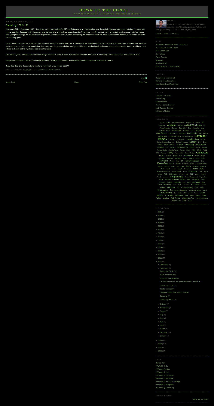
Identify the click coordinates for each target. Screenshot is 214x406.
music (195, 169)
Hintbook (170, 158)
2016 (160, 240)
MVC (201, 169)
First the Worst (173, 150)
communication (187, 136)
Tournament (162, 190)
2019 (160, 230)
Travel (205, 190)
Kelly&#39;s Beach (192, 161)
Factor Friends (161, 57)
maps (182, 166)
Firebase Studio (162, 150)
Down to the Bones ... (107, 10)
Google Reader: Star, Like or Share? (174, 292)
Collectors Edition (175, 136)
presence (165, 177)
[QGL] (162, 122)
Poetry (197, 174)
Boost (168, 130)
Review (169, 182)
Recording (195, 179)
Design (192, 142)
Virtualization (169, 195)
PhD (165, 174)
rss (184, 182)
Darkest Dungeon (182, 142)
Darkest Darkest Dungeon (165, 142)
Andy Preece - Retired (164, 108)
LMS (177, 166)
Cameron (197, 131)
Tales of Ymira (161, 102)
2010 (160, 261)
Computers (172, 139)
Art (204, 125)
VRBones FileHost (163, 369)
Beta (189, 128)
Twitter (180, 193)
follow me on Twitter (200, 399)
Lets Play (167, 166)
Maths (188, 166)
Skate (203, 182)
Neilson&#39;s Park (163, 171)
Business (186, 130)
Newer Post (10, 82)
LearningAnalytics (201, 163)
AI (202, 122)
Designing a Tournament (165, 78)
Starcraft (203, 185)
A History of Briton (163, 111)
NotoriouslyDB (161, 63)
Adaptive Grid (190, 122)
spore (175, 185)
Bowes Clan (160, 363)
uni (185, 193)
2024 (160, 215)
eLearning (189, 145)
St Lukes (195, 184)
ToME (202, 187)
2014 (160, 247)
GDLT (162, 155)
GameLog (58, 69)
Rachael (167, 179)
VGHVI (190, 193)
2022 (160, 222)
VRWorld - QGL (162, 366)
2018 (160, 233)
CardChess (173, 133)
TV (175, 193)
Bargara (174, 128)
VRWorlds (179, 195)
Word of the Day (188, 198)
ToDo (196, 187)
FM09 (199, 150)
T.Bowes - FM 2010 (163, 96)
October (163, 304)
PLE (192, 174)
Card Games (161, 133)
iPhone (172, 161)
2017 (160, 237)
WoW (184, 201)
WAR (186, 195)
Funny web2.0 (179, 153)
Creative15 (180, 139)
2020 (160, 226)
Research (162, 182)
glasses (168, 155)
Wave (204, 195)
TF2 (177, 187)
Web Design (175, 198)
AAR (168, 122)
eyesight (172, 147)
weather (166, 198)
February (164, 332)
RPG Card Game (162, 51)
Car (204, 130)
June (162, 318)
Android (180, 125)
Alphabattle (162, 125)
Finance (204, 147)
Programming (176, 177)
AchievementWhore (178, 122)
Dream (205, 142)
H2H (180, 155)
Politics (203, 174)
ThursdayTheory (187, 187)
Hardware (188, 155)
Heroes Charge (200, 155)
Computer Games (45, 69)
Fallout (192, 147)
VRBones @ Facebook (165, 375)
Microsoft (195, 166)
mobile (168, 169)
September (164, 308)
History (185, 158)
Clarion (205, 133)
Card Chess (160, 54)
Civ (200, 133)
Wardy (192, 195)
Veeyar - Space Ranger (165, 105)
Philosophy (173, 174)
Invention (164, 161)
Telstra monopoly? (167, 289)
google (175, 155)
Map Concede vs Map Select (167, 84)
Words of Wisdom (202, 198)
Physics (181, 174)
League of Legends (188, 163)
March (162, 329)
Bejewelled (182, 128)
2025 (160, 212)
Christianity (192, 133)
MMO (162, 169)
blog (202, 128)
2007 (160, 347)
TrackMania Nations (195, 190)
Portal (159, 177)
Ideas (197, 158)
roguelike (177, 182)
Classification (162, 136)
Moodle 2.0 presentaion (169, 278)
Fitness (182, 150)
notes (185, 171)
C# (192, 131)
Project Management (191, 177)
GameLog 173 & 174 (168, 271)
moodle (180, 169)
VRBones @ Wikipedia (165, 385)
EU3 (167, 147)
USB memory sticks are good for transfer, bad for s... (180, 282)
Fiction (198, 147)
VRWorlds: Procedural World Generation (171, 45)
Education (179, 145)
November (164, 268)
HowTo (191, 158)
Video (196, 193)
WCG (158, 198)
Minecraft (203, 166)
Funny (170, 153)
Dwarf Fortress (169, 145)
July (162, 315)
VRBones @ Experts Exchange (168, 382)
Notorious (159, 60)
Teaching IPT (165, 296)
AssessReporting (165, 128)
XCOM (190, 201)
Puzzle (161, 179)
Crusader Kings (192, 139)
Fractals (163, 153)
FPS (157, 153)
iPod (177, 161)
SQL (180, 185)
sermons (196, 182)
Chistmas (182, 133)
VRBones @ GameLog (165, 388)
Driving (160, 145)
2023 (160, 219)
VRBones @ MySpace (164, 378)
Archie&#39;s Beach (193, 125)
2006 (160, 351)
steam (162, 187)
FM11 (205, 150)
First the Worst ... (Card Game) (168, 66)
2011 (160, 258)
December (164, 265)
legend (160, 166)
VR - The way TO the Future (167, 48)
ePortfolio (160, 147)
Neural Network (177, 171)
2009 (160, 340)
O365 (200, 171)
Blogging (162, 130)
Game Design (189, 153)
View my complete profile (167, 33)
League (178, 163)
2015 (160, 244)
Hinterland (178, 158)
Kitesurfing (162, 163)
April (162, 325)
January (163, 336)
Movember (187, 169)
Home (76, 82)
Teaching (171, 187)
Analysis (171, 125)
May (162, 322)
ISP (182, 161)
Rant (188, 179)
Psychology (203, 177)
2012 (160, 254)
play (187, 174)
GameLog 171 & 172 (17, 25)
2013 (160, 251)
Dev (199, 142)
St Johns (186, 185)
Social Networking (164, 185)
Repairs (203, 179)
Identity (203, 158)
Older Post (143, 82)
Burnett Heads (176, 130)
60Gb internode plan (168, 275)
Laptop (172, 163)
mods (174, 169)
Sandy (189, 182)
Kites (202, 161)
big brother (196, 128)
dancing (203, 139)
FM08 (193, 150)
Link (172, 166)
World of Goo (176, 201)
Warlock (198, 195)
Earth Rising (160, 99)
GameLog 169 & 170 (168, 299)
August (163, 311)
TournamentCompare (178, 190)
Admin (198, 122)
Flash (188, 150)
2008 (160, 344)
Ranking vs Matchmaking (165, 81)
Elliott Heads (201, 145)
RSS (143, 78)
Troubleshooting (166, 193)
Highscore (162, 158)
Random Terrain (178, 179)
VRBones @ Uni (162, 372)
